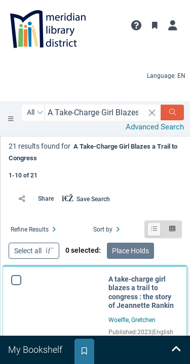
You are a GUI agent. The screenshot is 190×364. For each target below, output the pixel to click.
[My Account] (173, 25)
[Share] (33, 198)
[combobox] (95, 112)
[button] (136, 25)
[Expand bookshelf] (176, 350)
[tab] (36, 350)
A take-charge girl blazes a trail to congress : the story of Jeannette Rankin (141, 292)
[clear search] (152, 113)
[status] (95, 160)
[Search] (172, 112)
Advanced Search (155, 126)
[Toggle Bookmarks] (154, 25)
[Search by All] (35, 113)
